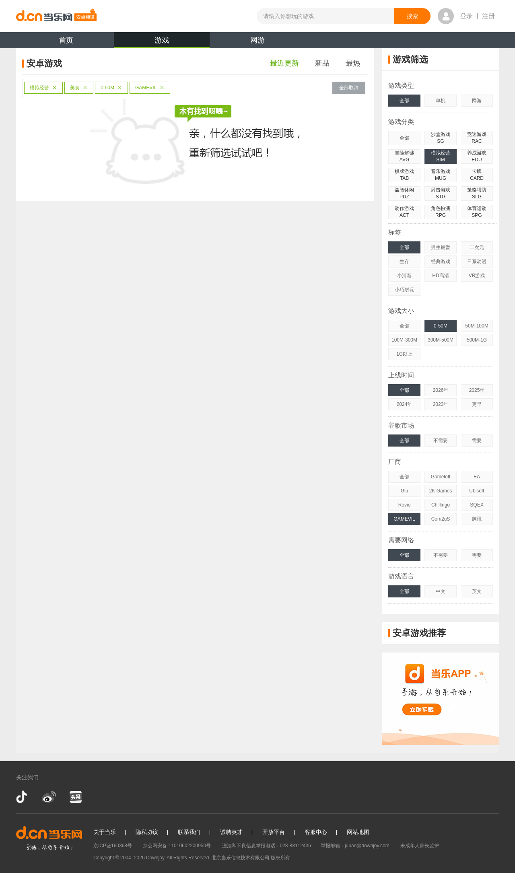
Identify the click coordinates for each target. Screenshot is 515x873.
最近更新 (284, 63)
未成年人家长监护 (419, 845)
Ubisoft (476, 491)
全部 (404, 100)
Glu (404, 491)
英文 (477, 591)
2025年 (477, 390)
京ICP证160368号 (112, 845)
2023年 (441, 404)
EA (477, 477)
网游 (257, 40)
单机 (440, 100)
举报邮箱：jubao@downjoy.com (355, 845)
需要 (477, 440)
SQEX (476, 505)
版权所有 (280, 858)
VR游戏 (477, 275)
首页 (66, 40)
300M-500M (440, 340)
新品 (322, 63)
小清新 (404, 275)
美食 (79, 88)
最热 (353, 63)
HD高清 (440, 275)
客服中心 (316, 832)
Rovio (404, 505)
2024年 (404, 404)
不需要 (440, 440)
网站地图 (358, 832)
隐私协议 (147, 832)
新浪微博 (49, 797)
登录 (466, 15)
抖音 (22, 797)
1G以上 (404, 354)
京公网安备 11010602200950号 (177, 845)
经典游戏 (440, 261)
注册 (488, 15)
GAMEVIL (150, 88)
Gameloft (441, 477)
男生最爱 (440, 247)
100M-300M (404, 340)
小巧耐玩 (404, 289)
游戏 (162, 42)
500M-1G (477, 340)
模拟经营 (43, 88)
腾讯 (477, 519)
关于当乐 (104, 832)
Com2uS (440, 519)
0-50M (111, 88)
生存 (404, 261)
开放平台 (273, 832)
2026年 (441, 390)
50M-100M (476, 326)
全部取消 (348, 88)
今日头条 (75, 797)
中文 (440, 591)
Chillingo (440, 505)
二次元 (477, 247)
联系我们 (189, 832)
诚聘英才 (231, 832)
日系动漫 (476, 261)
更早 (477, 404)
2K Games (440, 491)
